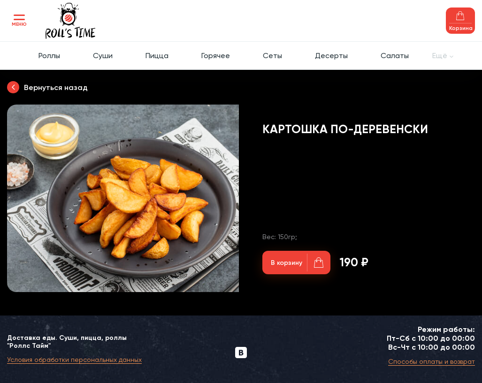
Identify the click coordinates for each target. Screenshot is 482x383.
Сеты (272, 55)
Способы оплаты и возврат (431, 361)
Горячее (215, 55)
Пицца (156, 55)
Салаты (395, 55)
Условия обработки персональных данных (74, 359)
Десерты (331, 55)
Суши (103, 55)
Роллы (49, 55)
